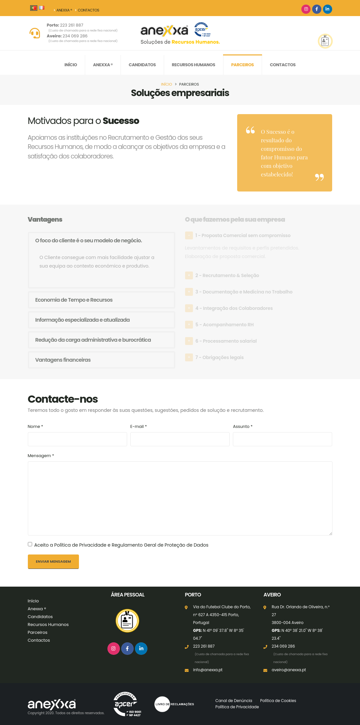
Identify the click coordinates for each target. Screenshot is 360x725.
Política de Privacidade (237, 707)
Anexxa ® (63, 10)
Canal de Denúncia (234, 700)
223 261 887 (83, 27)
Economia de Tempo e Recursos (74, 300)
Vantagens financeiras (63, 360)
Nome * (35, 426)
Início (71, 65)
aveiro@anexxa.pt (289, 670)
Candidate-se (288, 48)
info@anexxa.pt (207, 670)
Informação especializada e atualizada (82, 320)
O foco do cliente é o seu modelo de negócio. (88, 240)
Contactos (87, 10)
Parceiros (242, 65)
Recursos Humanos (193, 65)
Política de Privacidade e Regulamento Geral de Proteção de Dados (131, 545)
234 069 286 (83, 38)
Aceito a (121, 545)
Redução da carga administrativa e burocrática (93, 340)
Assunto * (243, 426)
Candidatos (142, 65)
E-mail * (138, 426)
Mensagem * (41, 455)
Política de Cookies (278, 700)
